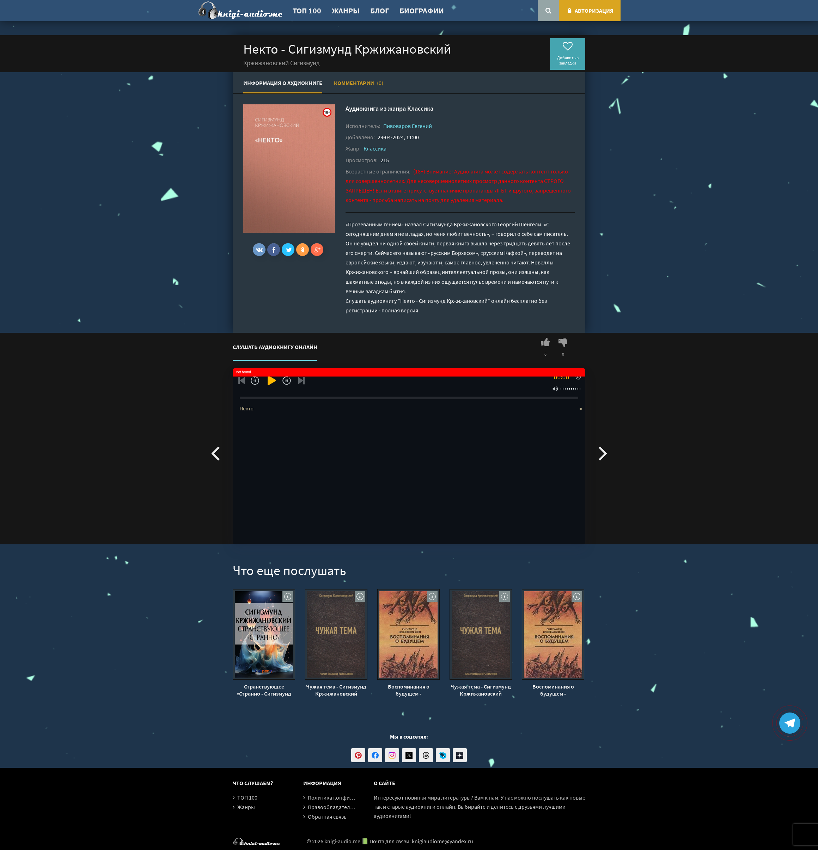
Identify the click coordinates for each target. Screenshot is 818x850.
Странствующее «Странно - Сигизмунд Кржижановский (264, 690)
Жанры (346, 11)
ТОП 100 (307, 11)
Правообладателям (332, 807)
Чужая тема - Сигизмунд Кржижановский (336, 690)
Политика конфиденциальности (348, 797)
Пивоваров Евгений (407, 125)
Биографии (421, 11)
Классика (420, 108)
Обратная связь (327, 816)
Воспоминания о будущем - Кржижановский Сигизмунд (408, 690)
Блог (379, 11)
